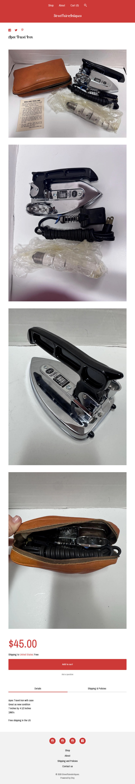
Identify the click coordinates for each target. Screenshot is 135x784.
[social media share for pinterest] (22, 30)
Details (38, 688)
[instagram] (52, 741)
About (62, 5)
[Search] (85, 6)
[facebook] (82, 741)
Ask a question (67, 674)
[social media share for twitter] (16, 30)
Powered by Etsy (67, 778)
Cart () (74, 5)
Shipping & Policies (97, 688)
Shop (51, 5)
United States (26, 654)
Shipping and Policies (67, 761)
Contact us (67, 766)
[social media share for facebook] (10, 30)
